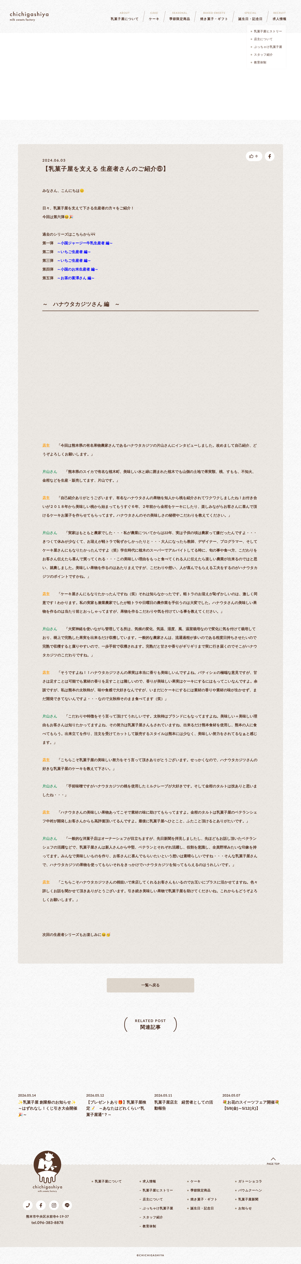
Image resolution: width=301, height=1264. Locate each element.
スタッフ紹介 (153, 1217)
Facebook (41, 1205)
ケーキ (195, 1181)
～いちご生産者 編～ (74, 252)
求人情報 (149, 1181)
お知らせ (245, 1208)
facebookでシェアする (269, 156)
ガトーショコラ (250, 1181)
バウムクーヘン (250, 1190)
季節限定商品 (200, 1190)
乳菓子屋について (108, 1181)
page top (273, 1164)
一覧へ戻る (150, 985)
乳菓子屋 (29, 16)
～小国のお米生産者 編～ (77, 269)
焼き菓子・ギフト (203, 1199)
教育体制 (149, 1226)
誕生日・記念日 (202, 1208)
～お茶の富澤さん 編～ (76, 278)
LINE (67, 1205)
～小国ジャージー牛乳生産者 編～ (85, 243)
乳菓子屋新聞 (248, 1199)
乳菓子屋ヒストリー (158, 1190)
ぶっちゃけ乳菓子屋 (158, 1208)
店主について (153, 1199)
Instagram (54, 1205)
